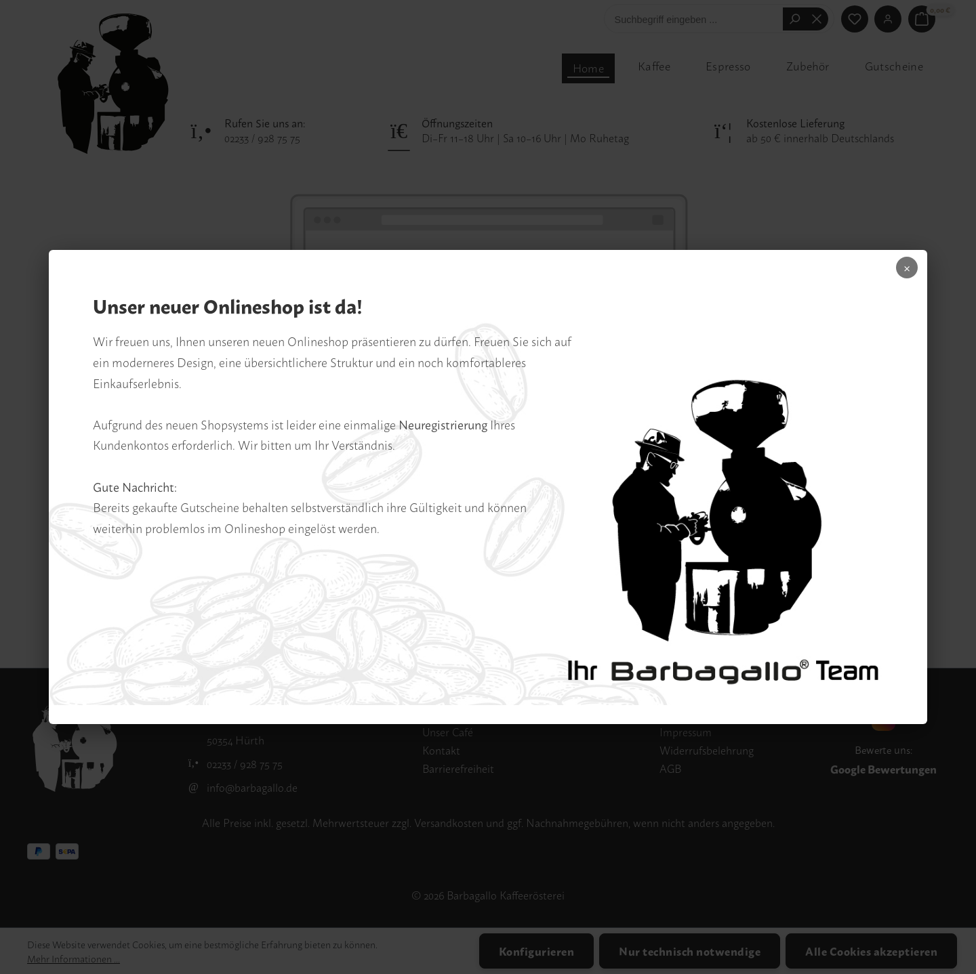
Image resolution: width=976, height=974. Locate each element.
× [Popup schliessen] (897, 272)
